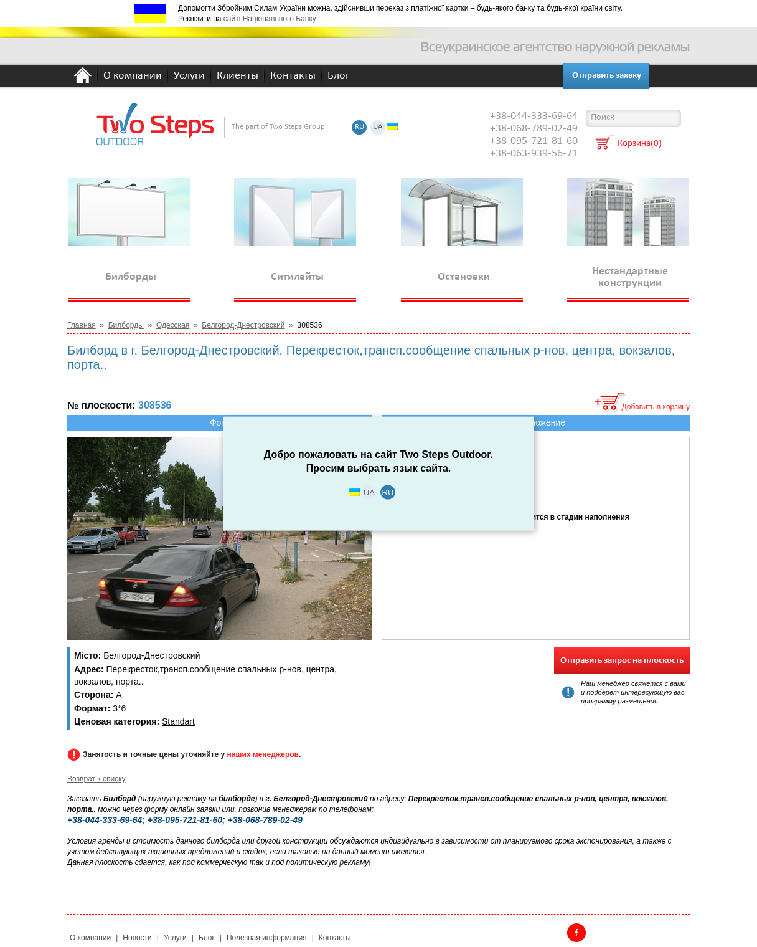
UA (378, 127)
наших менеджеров (262, 754)
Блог (338, 76)
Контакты (293, 76)
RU (359, 127)
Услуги (189, 76)
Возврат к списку (96, 778)
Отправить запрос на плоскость (622, 660)
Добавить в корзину (655, 406)
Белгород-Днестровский (243, 325)
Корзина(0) (640, 144)
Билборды (126, 325)
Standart (178, 721)
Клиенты (237, 76)
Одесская (172, 325)
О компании (132, 76)
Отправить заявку (606, 75)
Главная (81, 325)
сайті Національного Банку (269, 18)
